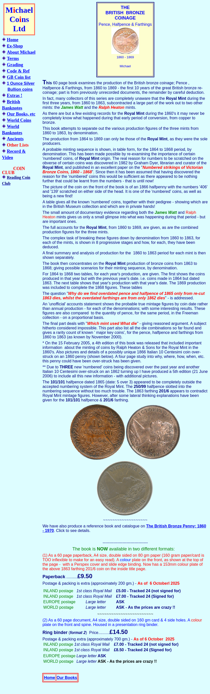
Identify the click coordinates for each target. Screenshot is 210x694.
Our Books (67, 677)
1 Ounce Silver (20, 83)
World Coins (19, 120)
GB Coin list (18, 77)
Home (12, 39)
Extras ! (14, 95)
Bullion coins (19, 89)
